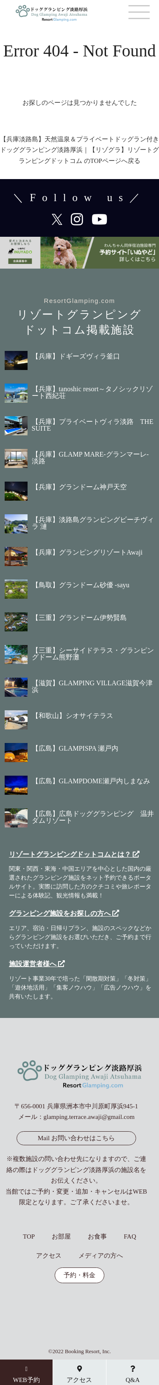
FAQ (130, 1237)
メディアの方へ (100, 1256)
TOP (29, 1237)
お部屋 (61, 1237)
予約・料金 (79, 1275)
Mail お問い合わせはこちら (76, 1138)
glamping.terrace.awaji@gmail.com (89, 1116)
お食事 (97, 1237)
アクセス (48, 1256)
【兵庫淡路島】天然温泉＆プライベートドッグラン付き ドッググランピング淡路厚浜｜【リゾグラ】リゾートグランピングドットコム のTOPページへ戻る (79, 150)
